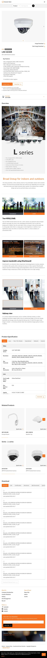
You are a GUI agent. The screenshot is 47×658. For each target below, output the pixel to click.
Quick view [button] (19, 429)
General (43, 341)
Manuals (5, 485)
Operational (28, 341)
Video (4, 341)
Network (36, 341)
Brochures (26, 485)
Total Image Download (38, 46)
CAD (11, 485)
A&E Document (35, 485)
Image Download (40, 43)
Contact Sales (7, 84)
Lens (10, 341)
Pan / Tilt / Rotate (18, 341)
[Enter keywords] (26, 6)
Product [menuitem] (15, 6)
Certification (18, 485)
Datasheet (17, 84)
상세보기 (3, 656)
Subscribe (7, 625)
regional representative (16, 88)
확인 (44, 654)
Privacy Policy (19, 618)
